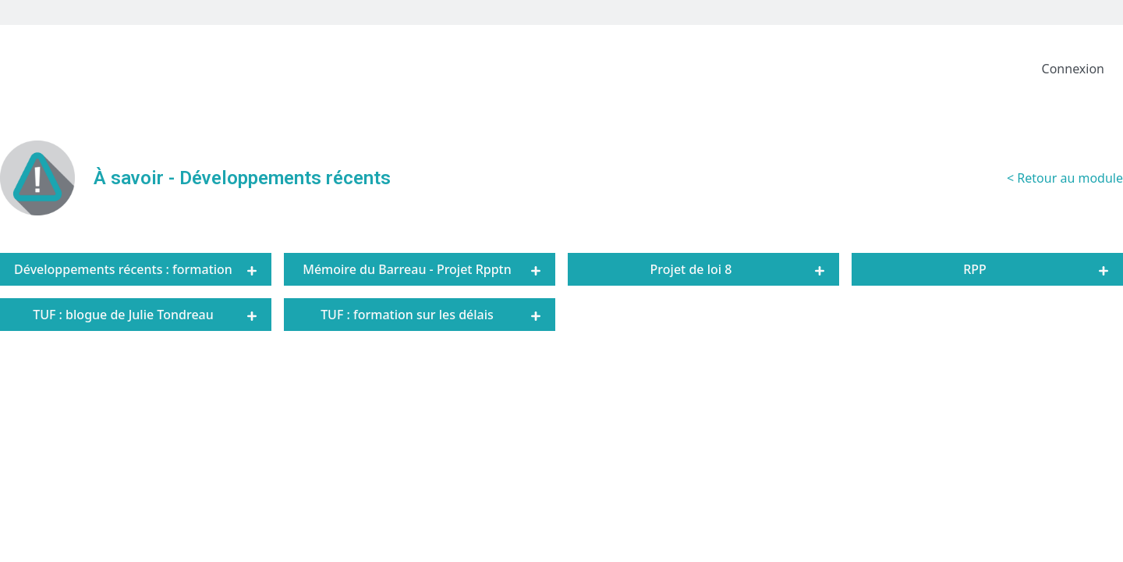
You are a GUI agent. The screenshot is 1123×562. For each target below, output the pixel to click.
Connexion (1073, 68)
